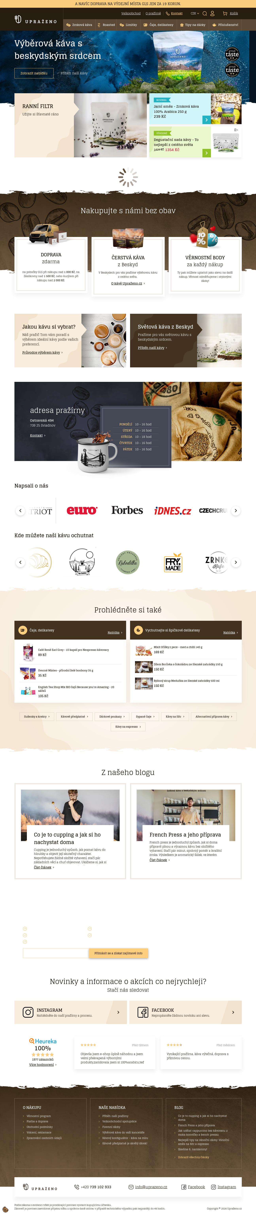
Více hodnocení (41, 1064)
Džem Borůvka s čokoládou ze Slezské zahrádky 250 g (188, 664)
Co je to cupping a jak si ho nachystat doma (67, 838)
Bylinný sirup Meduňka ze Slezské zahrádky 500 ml (186, 681)
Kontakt (36, 435)
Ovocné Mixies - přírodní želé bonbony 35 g (65, 670)
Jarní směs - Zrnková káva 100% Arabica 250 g (176, 109)
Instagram (223, 1187)
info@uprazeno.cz (148, 1187)
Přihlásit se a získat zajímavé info (118, 953)
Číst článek (42, 867)
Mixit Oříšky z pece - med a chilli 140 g (178, 647)
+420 (92, 1187)
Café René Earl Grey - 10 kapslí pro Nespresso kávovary (73, 650)
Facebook (193, 1187)
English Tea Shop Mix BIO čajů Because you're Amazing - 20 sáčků (76, 689)
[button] (79, 25)
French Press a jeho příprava (185, 834)
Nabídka (114, 632)
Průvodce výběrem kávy (41, 352)
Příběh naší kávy (74, 73)
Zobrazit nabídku (34, 73)
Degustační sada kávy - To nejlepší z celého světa (176, 142)
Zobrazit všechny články (193, 1157)
